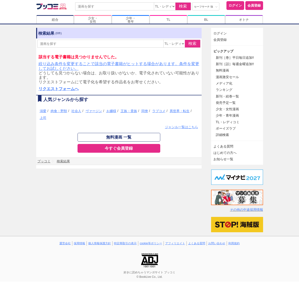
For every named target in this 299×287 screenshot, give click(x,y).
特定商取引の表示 (125, 243)
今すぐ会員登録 (119, 148)
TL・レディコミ (228, 122)
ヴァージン (94, 111)
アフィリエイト (175, 243)
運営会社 (65, 243)
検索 (183, 6)
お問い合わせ (216, 243)
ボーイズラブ (226, 128)
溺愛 (43, 111)
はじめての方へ (225, 153)
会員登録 (254, 5)
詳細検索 (222, 135)
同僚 (144, 111)
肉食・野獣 (59, 111)
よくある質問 (223, 146)
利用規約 (234, 243)
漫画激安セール (227, 77)
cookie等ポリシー (151, 243)
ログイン (235, 5)
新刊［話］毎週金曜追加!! (235, 64)
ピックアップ (223, 51)
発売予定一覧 (226, 103)
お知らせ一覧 (223, 159)
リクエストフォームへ (59, 89)
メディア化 (224, 83)
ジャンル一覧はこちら (181, 127)
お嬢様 (111, 111)
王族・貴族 (129, 111)
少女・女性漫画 (227, 109)
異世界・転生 (180, 111)
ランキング (224, 90)
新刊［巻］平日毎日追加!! (235, 57)
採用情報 (79, 243)
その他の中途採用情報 (246, 209)
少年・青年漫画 (227, 115)
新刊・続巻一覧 (227, 96)
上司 (43, 118)
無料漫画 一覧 (118, 137)
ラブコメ (158, 111)
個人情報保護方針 (99, 243)
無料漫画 (222, 70)
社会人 (76, 111)
